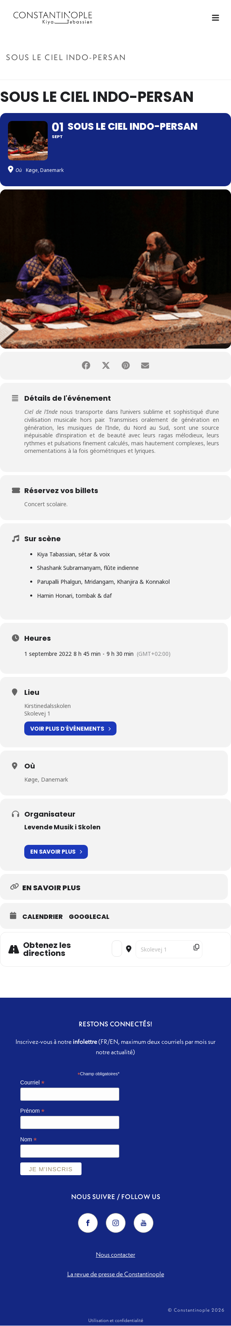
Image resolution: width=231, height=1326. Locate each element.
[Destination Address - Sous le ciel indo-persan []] (169, 949)
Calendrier (42, 917)
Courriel (32, 1082)
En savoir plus (56, 852)
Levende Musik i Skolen (62, 827)
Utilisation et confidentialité (115, 1321)
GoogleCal (89, 917)
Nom (28, 1140)
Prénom (32, 1111)
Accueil (83, 74)
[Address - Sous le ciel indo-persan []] (117, 948)
